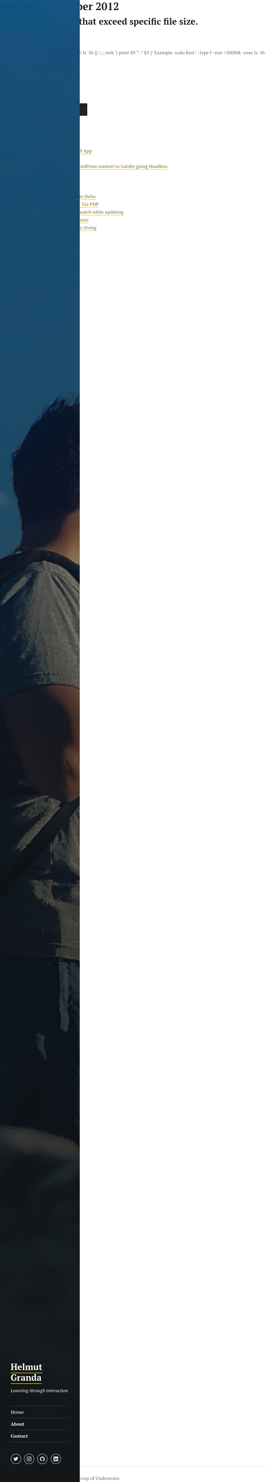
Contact (19, 1436)
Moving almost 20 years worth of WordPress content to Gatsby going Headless (86, 166)
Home (17, 1412)
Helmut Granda (26, 1372)
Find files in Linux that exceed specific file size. (99, 21)
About (17, 1424)
